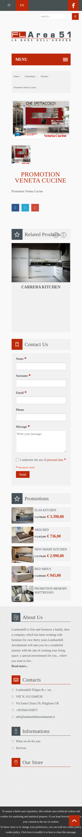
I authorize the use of (41, 459)
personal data (55, 460)
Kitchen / (45, 76)
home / (17, 76)
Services (21, 748)
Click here (26, 832)
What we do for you (28, 741)
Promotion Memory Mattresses (50, 590)
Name (21, 358)
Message (23, 426)
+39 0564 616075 (27, 710)
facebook (73, 5)
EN (22, 5)
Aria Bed (41, 529)
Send (22, 474)
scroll (74, 820)
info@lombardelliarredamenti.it (35, 717)
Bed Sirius (42, 569)
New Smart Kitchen (50, 549)
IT (9, 5)
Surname (23, 375)
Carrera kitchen (40, 287)
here (50, 832)
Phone (20, 409)
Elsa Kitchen (45, 510)
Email (21, 392)
